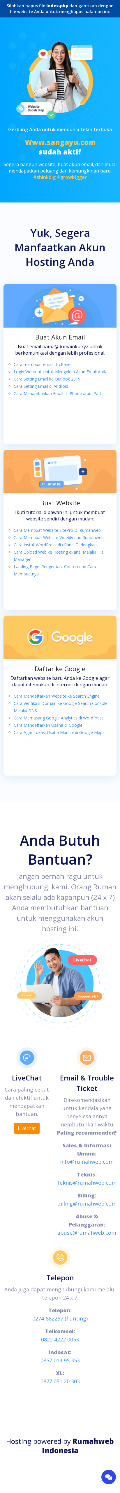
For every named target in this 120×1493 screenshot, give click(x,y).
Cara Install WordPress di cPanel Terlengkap (55, 545)
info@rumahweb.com (87, 1161)
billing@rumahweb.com (87, 1203)
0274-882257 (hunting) (60, 1318)
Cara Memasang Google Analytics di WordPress (59, 718)
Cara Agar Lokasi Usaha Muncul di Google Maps (59, 732)
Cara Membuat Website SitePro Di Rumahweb (57, 530)
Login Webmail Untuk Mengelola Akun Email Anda (60, 371)
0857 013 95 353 (60, 1360)
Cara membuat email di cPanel (42, 364)
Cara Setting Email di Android (41, 386)
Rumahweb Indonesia (78, 1445)
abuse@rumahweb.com (86, 1232)
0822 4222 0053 (60, 1339)
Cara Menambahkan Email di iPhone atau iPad (57, 393)
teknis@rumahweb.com (87, 1182)
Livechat (27, 1128)
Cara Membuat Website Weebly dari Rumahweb (59, 537)
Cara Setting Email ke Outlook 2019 (47, 379)
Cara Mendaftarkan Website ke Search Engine (57, 696)
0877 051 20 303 (60, 1381)
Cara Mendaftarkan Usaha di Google (48, 725)
